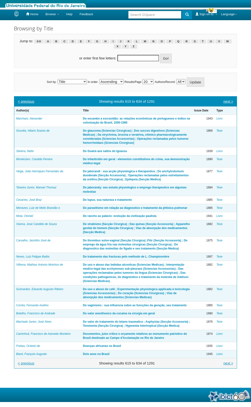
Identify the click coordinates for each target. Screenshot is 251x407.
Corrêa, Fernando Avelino (32, 305)
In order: (93, 82)
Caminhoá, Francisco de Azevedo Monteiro (43, 333)
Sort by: (51, 82)
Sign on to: (206, 14)
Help (69, 14)
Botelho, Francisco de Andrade (35, 313)
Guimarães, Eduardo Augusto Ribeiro (39, 289)
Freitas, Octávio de (28, 346)
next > (228, 101)
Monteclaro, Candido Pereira (34, 159)
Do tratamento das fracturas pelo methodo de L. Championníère (126, 256)
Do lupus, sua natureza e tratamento (107, 199)
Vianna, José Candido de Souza (36, 224)
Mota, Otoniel (24, 216)
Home (32, 14)
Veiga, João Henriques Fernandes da (39, 171)
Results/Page (133, 82)
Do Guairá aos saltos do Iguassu (105, 151)
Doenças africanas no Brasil (102, 346)
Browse (52, 14)
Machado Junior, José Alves (33, 321)
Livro (219, 118)
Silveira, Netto (25, 151)
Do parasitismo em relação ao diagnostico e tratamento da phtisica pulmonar (135, 208)
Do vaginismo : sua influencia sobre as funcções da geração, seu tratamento (134, 305)
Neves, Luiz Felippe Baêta (32, 256)
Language (229, 14)
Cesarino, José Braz (29, 199)
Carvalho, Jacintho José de (33, 240)
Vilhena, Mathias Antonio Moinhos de (39, 264)
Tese (219, 130)
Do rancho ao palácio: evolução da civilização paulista (119, 216)
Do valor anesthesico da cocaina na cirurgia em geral (119, 313)
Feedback (86, 14)
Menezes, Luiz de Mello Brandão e (38, 208)
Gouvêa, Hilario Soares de (33, 130)
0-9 (39, 41)
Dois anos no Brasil (96, 354)
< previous (26, 101)
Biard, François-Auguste (31, 354)
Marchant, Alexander (29, 118)
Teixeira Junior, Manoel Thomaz (36, 187)
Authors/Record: (165, 82)
